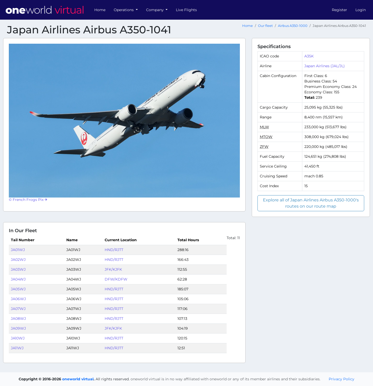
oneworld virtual (78, 379)
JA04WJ (18, 279)
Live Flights (186, 9)
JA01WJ (18, 249)
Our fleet (265, 26)
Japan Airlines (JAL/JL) (324, 66)
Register (339, 9)
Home (99, 9)
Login (360, 9)
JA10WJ (18, 338)
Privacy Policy (341, 379)
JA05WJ (18, 289)
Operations (124, 9)
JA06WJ (18, 299)
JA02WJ (18, 259)
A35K (309, 56)
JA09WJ (18, 328)
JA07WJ (18, 308)
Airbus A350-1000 (292, 26)
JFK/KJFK (113, 269)
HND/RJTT (114, 249)
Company (155, 9)
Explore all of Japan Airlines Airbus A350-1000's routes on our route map (311, 203)
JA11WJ (17, 348)
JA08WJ (18, 318)
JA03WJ (18, 269)
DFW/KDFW (116, 279)
